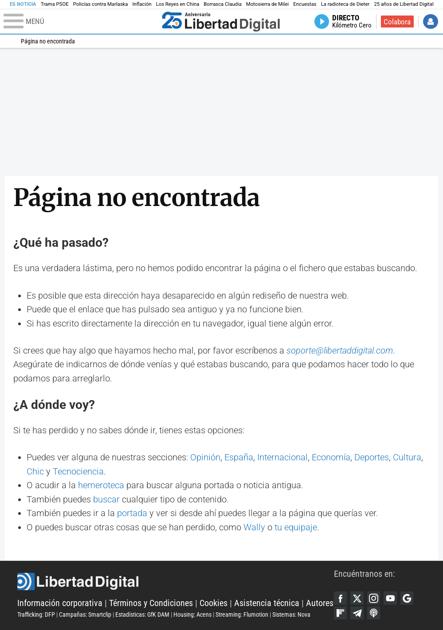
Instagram (373, 598)
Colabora (397, 21)
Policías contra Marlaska (100, 4)
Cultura (407, 457)
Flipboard (340, 613)
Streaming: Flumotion (242, 614)
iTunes (373, 613)
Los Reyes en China (178, 4)
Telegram (357, 613)
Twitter (357, 598)
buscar (106, 499)
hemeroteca (101, 485)
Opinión (205, 457)
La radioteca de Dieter (345, 4)
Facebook (340, 598)
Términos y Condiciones (151, 603)
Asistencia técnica (266, 603)
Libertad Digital (175, 581)
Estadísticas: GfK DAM (142, 614)
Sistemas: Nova (291, 614)
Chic (35, 472)
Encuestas (304, 4)
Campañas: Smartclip (85, 614)
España (238, 457)
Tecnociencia (78, 472)
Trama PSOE (55, 4)
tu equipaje (295, 527)
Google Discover (407, 598)
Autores (319, 603)
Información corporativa (59, 603)
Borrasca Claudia (223, 4)
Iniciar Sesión (430, 21)
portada (132, 513)
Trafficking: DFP (36, 614)
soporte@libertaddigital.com (339, 351)
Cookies (213, 603)
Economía (331, 457)
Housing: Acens (192, 614)
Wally (254, 527)
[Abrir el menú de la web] (81, 22)
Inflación (141, 4)
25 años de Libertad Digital (403, 4)
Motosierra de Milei (267, 4)
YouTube (390, 598)
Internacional (282, 457)
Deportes (371, 457)
